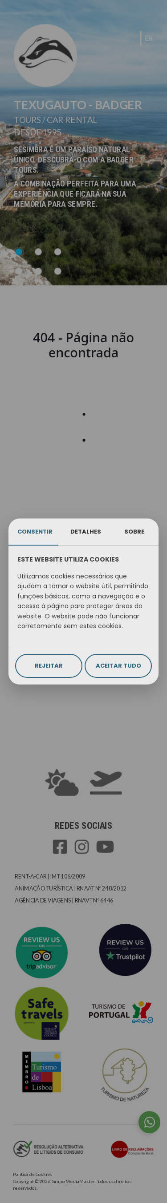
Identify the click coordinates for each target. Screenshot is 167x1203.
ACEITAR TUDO (118, 665)
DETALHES (85, 531)
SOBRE (134, 531)
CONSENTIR (35, 531)
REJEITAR (49, 665)
